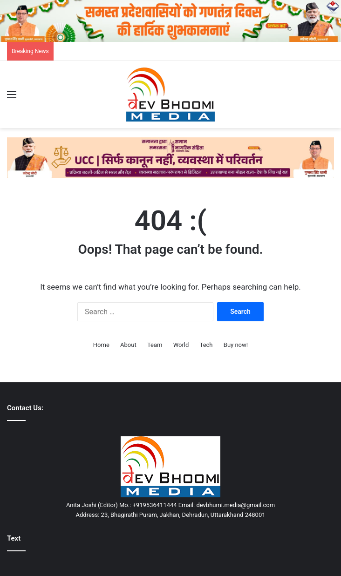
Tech (206, 344)
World (181, 344)
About (128, 344)
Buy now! (236, 344)
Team (155, 344)
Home (101, 344)
